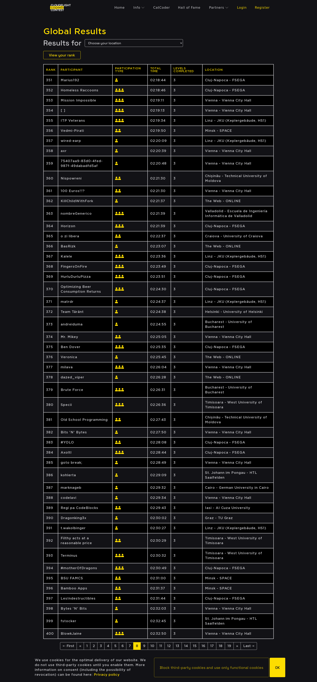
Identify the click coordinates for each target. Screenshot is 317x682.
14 (186, 646)
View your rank (62, 55)
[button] (211, 667)
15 (195, 646)
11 (160, 646)
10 (152, 646)
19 (229, 646)
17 (212, 646)
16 (203, 646)
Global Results (74, 31)
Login (242, 8)
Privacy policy (106, 675)
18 (220, 646)
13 (177, 646)
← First (68, 646)
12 (169, 646)
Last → (248, 646)
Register (262, 8)
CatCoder (161, 8)
